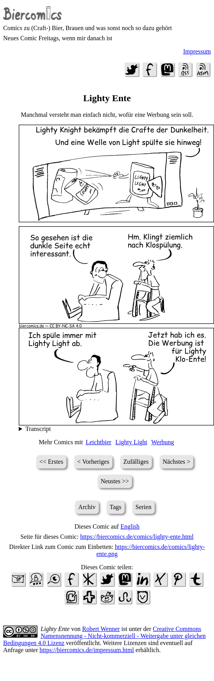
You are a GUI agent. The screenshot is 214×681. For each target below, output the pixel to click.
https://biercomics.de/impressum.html (86, 650)
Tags (115, 507)
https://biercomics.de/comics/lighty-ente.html (137, 536)
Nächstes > (177, 461)
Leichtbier (98, 442)
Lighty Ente (55, 629)
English (129, 526)
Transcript (38, 428)
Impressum (197, 51)
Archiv (86, 507)
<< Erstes (51, 461)
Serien (144, 507)
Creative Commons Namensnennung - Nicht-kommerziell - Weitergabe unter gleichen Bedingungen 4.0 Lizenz (104, 636)
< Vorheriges (93, 461)
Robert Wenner (101, 629)
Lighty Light (131, 442)
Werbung (162, 442)
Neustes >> (115, 481)
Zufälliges (136, 461)
